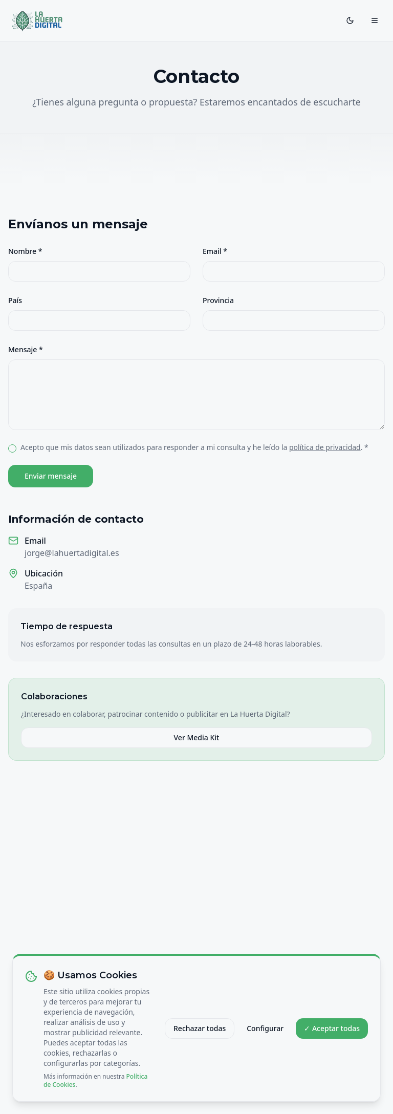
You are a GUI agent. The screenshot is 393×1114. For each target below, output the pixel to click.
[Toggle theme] (350, 20)
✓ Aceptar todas (332, 1034)
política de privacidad (325, 447)
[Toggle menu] (374, 20)
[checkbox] (12, 448)
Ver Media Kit (197, 737)
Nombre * (25, 251)
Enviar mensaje (51, 476)
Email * (215, 251)
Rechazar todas (199, 1034)
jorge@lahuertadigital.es (72, 553)
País (15, 300)
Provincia (218, 300)
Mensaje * (25, 349)
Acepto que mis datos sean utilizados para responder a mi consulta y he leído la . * (194, 447)
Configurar (265, 1034)
